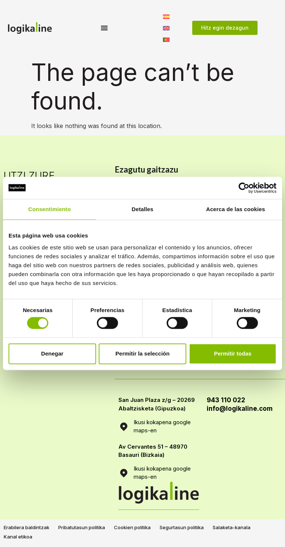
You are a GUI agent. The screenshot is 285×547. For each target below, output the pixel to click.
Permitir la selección (142, 353)
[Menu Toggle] (104, 28)
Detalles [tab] (142, 209)
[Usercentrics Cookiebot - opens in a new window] (244, 187)
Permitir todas (233, 353)
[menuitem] (166, 16)
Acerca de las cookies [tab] (235, 209)
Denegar (52, 353)
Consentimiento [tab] (49, 209)
